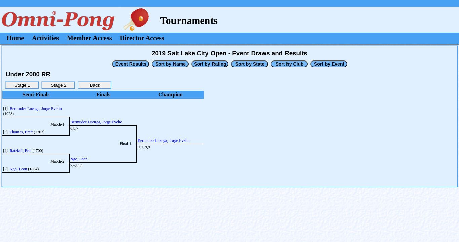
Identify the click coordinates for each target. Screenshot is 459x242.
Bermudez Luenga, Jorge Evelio (36, 108)
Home (15, 38)
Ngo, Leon (18, 169)
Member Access (89, 38)
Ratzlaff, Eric (20, 150)
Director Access (142, 38)
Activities (45, 38)
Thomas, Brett (21, 132)
